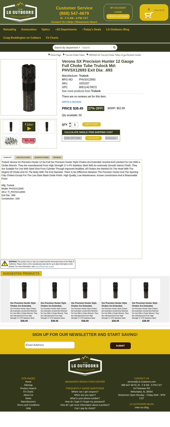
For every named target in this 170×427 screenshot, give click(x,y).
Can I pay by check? (85, 408)
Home (28, 381)
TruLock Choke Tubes (75, 55)
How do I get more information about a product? (85, 405)
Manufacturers (28, 401)
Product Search (28, 388)
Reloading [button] (9, 29)
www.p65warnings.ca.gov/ (44, 266)
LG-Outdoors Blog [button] (117, 29)
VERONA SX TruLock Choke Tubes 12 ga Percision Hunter (115, 55)
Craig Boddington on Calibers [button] (22, 37)
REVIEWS (57, 157)
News (28, 398)
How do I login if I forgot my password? (85, 401)
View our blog (142, 407)
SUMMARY (7, 157)
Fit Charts (28, 391)
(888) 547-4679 (74, 13)
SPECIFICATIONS (23, 157)
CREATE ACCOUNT (118, 16)
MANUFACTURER (42, 157)
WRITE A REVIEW (71, 102)
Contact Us (58, 22)
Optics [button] (46, 29)
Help (70, 22)
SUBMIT (120, 345)
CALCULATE (93, 138)
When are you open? (85, 395)
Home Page (55, 55)
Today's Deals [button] (91, 29)
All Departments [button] (66, 29)
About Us (28, 395)
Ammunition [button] (29, 29)
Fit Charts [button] (52, 37)
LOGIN (118, 12)
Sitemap (28, 385)
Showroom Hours (86, 22)
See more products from (81, 91)
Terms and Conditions (28, 405)
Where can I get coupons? (84, 391)
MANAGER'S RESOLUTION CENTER (85, 381)
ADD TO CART (91, 124)
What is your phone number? (85, 398)
